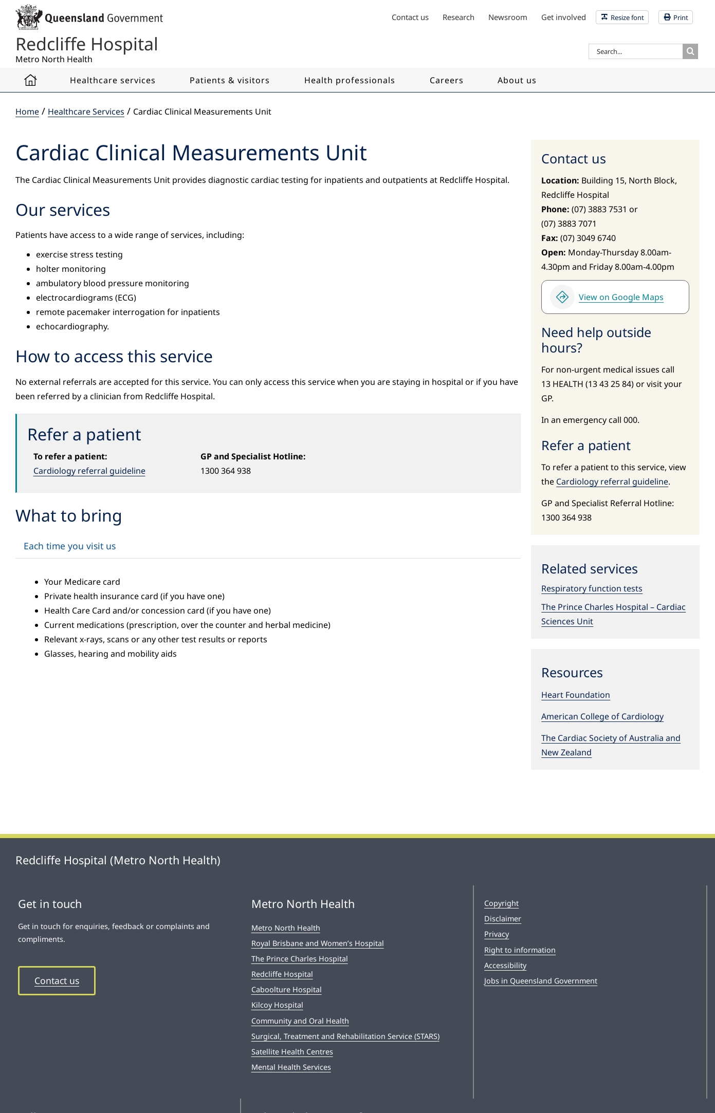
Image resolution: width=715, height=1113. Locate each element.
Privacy (496, 934)
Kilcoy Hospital (277, 1005)
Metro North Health (285, 928)
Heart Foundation (575, 694)
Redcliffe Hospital (282, 974)
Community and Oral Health (300, 1021)
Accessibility (505, 965)
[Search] (690, 51)
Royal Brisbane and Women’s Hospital (317, 943)
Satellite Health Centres (292, 1051)
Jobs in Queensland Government (540, 981)
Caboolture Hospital (286, 989)
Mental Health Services (291, 1067)
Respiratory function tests (592, 588)
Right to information (520, 950)
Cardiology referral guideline (89, 470)
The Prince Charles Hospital (299, 958)
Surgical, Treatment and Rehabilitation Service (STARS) (345, 1036)
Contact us (56, 980)
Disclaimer (502, 918)
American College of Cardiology (602, 716)
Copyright (501, 903)
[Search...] (636, 51)
